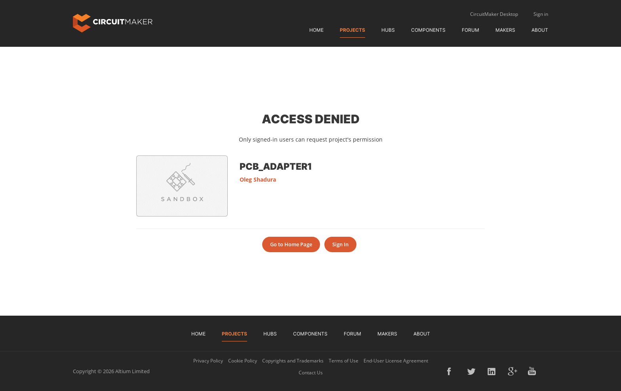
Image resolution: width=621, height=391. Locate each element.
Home (316, 30)
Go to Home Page (291, 244)
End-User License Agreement (396, 360)
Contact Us (311, 372)
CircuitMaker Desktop (494, 14)
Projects (352, 30)
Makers (505, 30)
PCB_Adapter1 (276, 166)
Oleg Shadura (258, 179)
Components (428, 30)
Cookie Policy (242, 360)
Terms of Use (343, 360)
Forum (470, 30)
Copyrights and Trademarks (293, 360)
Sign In (340, 244)
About (539, 30)
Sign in (540, 14)
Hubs (388, 30)
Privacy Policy (208, 360)
